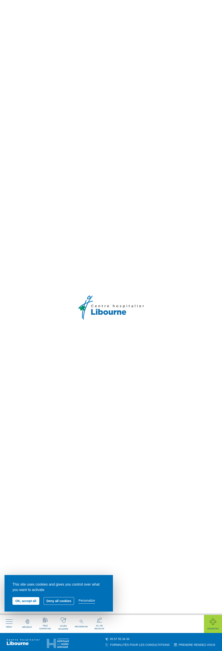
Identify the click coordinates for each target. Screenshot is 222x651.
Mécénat (27, 623)
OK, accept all (25, 601)
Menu (9, 623)
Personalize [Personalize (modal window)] (87, 600)
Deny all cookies (59, 601)
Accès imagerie (63, 623)
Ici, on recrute (99, 624)
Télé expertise (45, 624)
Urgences (213, 624)
